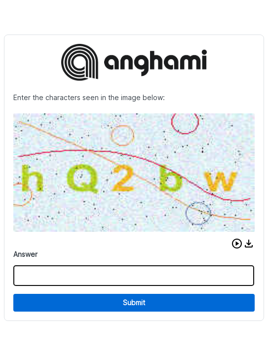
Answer (25, 254)
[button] (237, 243)
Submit (134, 302)
